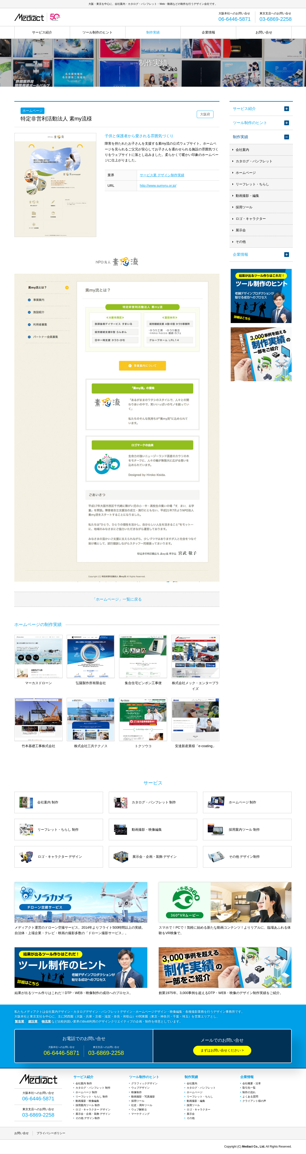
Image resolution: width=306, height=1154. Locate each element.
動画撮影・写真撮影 (143, 1096)
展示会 (241, 230)
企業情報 (208, 32)
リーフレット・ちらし (252, 184)
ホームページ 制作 (86, 1092)
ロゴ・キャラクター (251, 219)
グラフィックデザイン (144, 1083)
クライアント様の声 (254, 1100)
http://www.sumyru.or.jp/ (158, 186)
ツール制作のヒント (97, 32)
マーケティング (140, 1113)
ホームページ (246, 173)
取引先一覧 (249, 1087)
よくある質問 (250, 1096)
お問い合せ (264, 32)
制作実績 (153, 32)
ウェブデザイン (140, 1087)
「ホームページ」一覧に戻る (117, 599)
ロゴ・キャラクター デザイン (93, 1109)
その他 (241, 242)
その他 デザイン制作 (88, 1118)
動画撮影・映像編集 (87, 1100)
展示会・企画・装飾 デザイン (93, 1113)
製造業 (19, 1021)
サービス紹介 (42, 32)
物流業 (46, 1021)
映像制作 (136, 1092)
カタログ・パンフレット (254, 161)
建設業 (33, 1021)
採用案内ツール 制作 (88, 1105)
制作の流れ (249, 1092)
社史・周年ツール (141, 1105)
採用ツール (244, 207)
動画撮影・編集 (247, 196)
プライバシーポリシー (51, 1133)
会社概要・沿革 (251, 1083)
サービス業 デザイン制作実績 (162, 175)
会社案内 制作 (84, 1083)
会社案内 (242, 150)
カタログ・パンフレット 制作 (93, 1087)
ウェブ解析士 (139, 1109)
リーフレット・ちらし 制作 (92, 1096)
